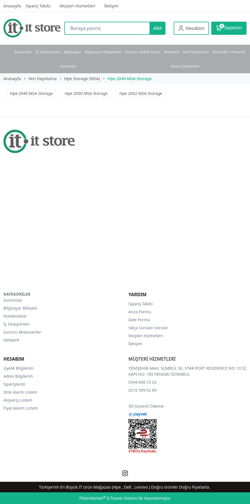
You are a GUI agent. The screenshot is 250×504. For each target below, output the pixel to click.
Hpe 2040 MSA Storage (31, 93)
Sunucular (23, 51)
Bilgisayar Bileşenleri (103, 51)
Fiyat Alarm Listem (20, 408)
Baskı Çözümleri (185, 66)
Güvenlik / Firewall (228, 51)
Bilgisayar (72, 51)
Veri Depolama (196, 51)
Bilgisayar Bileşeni (20, 308)
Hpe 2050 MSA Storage (86, 93)
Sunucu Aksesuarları (22, 332)
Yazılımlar (68, 66)
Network (171, 51)
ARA (157, 28)
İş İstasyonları (48, 51)
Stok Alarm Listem (20, 392)
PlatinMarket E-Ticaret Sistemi (108, 498)
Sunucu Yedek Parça (143, 51)
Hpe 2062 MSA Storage (140, 93)
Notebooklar (15, 316)
